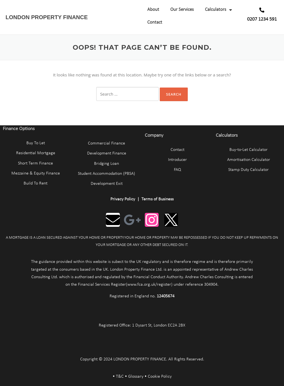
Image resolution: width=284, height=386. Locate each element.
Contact (154, 22)
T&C (120, 376)
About (153, 9)
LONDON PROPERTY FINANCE (47, 17)
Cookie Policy (160, 376)
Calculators (218, 10)
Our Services (182, 9)
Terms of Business (157, 199)
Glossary (135, 376)
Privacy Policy (122, 199)
